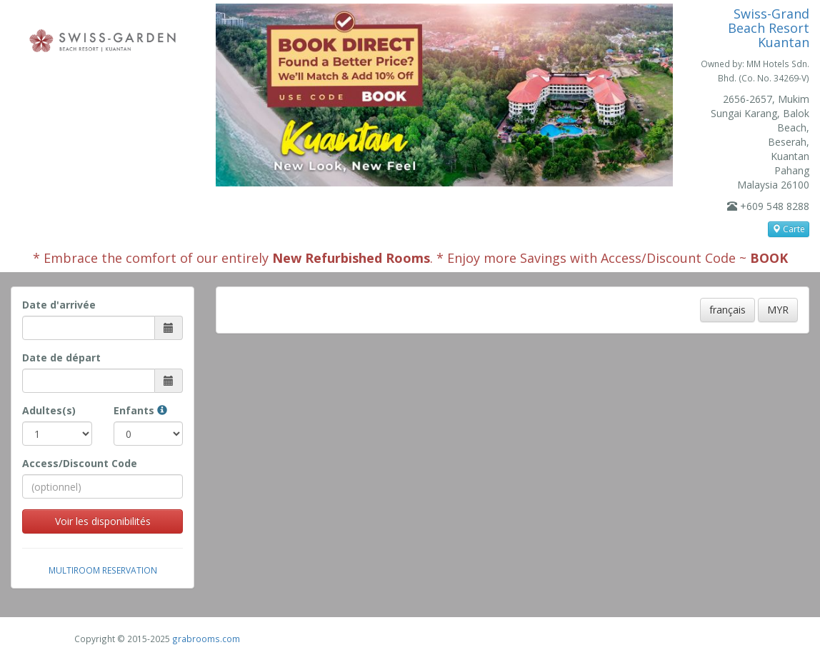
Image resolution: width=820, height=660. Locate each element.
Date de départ (61, 357)
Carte (788, 229)
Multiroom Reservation (103, 570)
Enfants (140, 410)
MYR (778, 309)
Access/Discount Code (79, 463)
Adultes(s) (49, 410)
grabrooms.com (206, 638)
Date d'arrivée (59, 304)
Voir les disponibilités (103, 521)
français (727, 309)
